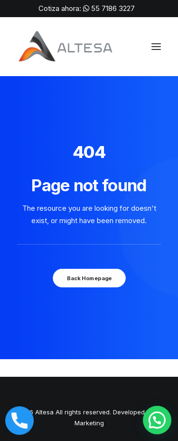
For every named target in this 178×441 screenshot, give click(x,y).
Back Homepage (88, 278)
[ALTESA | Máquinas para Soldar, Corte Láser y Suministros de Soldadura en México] (66, 46)
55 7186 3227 (113, 8)
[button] (157, 420)
